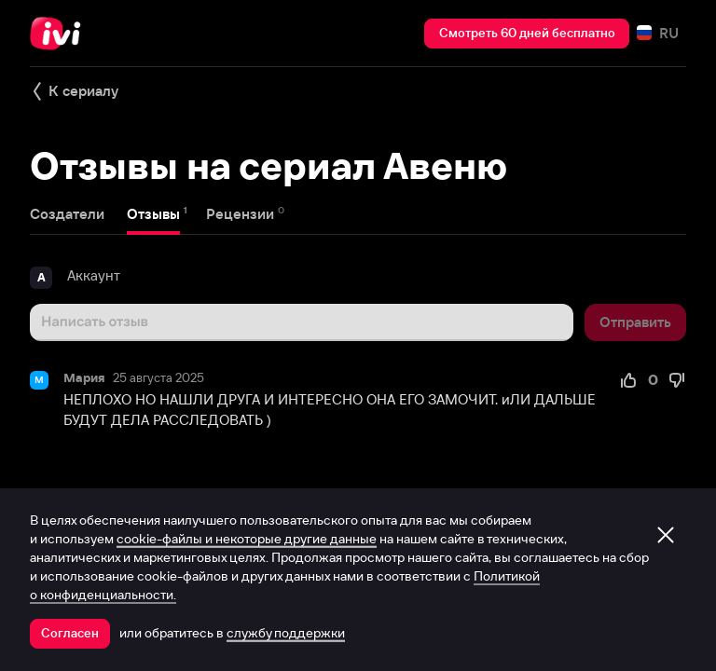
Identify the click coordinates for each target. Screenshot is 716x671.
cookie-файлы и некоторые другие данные (247, 538)
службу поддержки (286, 632)
